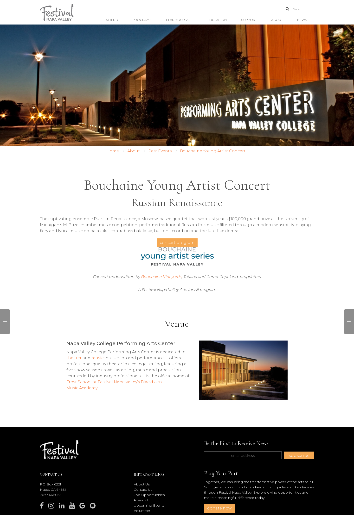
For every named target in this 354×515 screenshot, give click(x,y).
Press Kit (141, 500)
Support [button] (249, 20)
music (97, 358)
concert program (177, 242)
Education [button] (217, 20)
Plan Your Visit (179, 20)
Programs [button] (142, 20)
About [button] (277, 20)
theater (74, 358)
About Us (142, 484)
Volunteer (142, 511)
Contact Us (143, 489)
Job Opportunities (149, 495)
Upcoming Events (149, 505)
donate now (219, 508)
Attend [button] (112, 20)
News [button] (302, 20)
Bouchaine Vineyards (161, 276)
